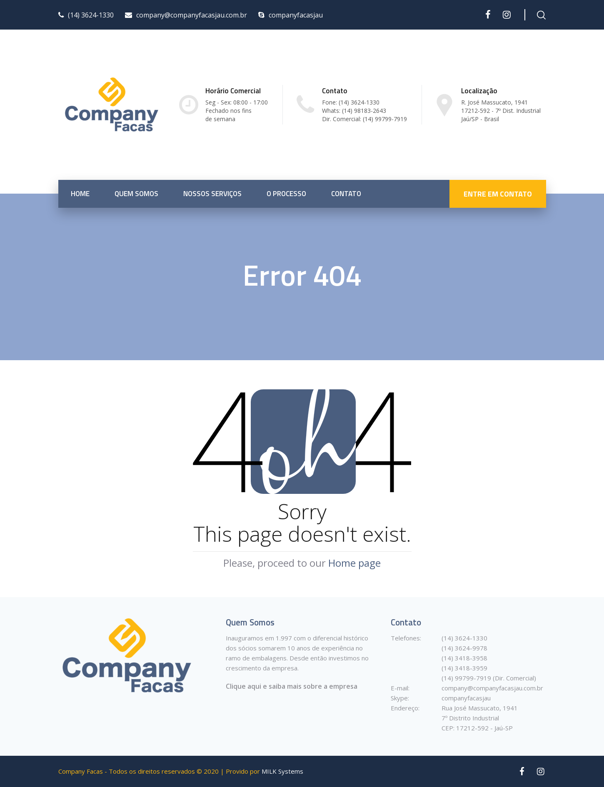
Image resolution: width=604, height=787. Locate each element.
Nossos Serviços (212, 193)
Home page (354, 563)
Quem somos (136, 193)
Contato (346, 193)
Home (80, 193)
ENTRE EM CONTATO (498, 193)
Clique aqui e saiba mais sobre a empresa (291, 686)
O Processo (286, 193)
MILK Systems (282, 771)
